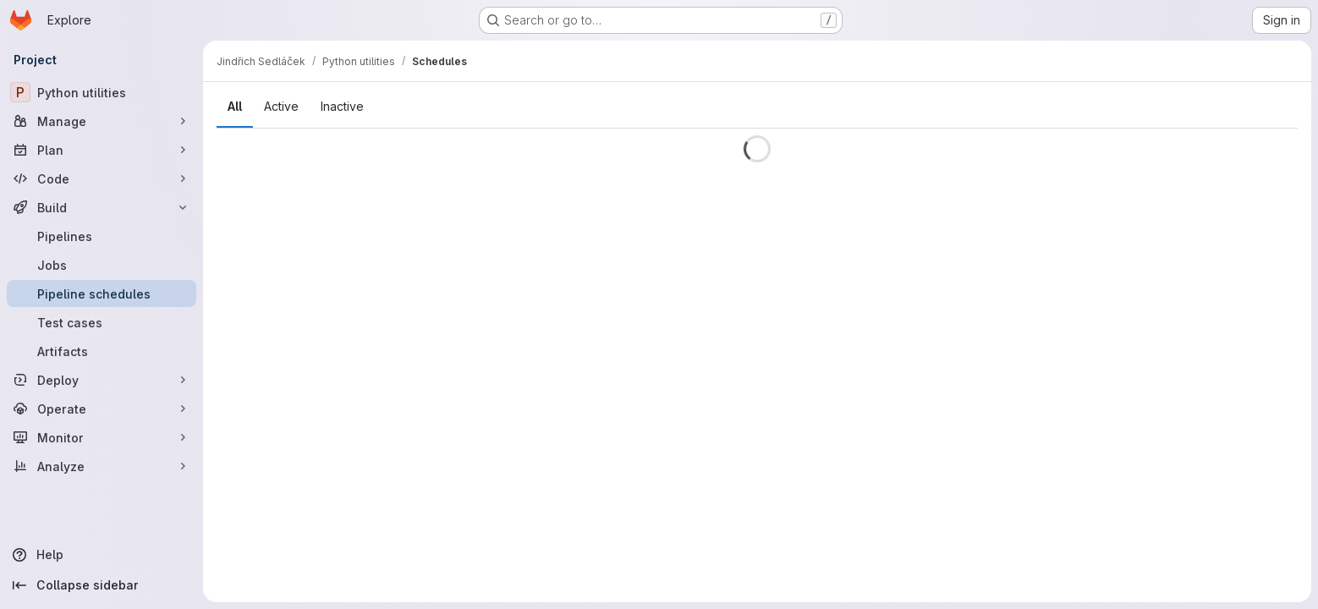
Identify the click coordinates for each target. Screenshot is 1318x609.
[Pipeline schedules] (101, 293)
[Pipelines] (101, 236)
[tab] (235, 106)
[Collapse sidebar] (101, 585)
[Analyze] (101, 466)
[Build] (101, 207)
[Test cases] (101, 322)
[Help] (101, 554)
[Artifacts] (101, 351)
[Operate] (101, 408)
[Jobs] (101, 264)
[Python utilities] (101, 92)
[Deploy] (101, 379)
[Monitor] (101, 437)
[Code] (101, 178)
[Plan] (101, 149)
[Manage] (101, 120)
